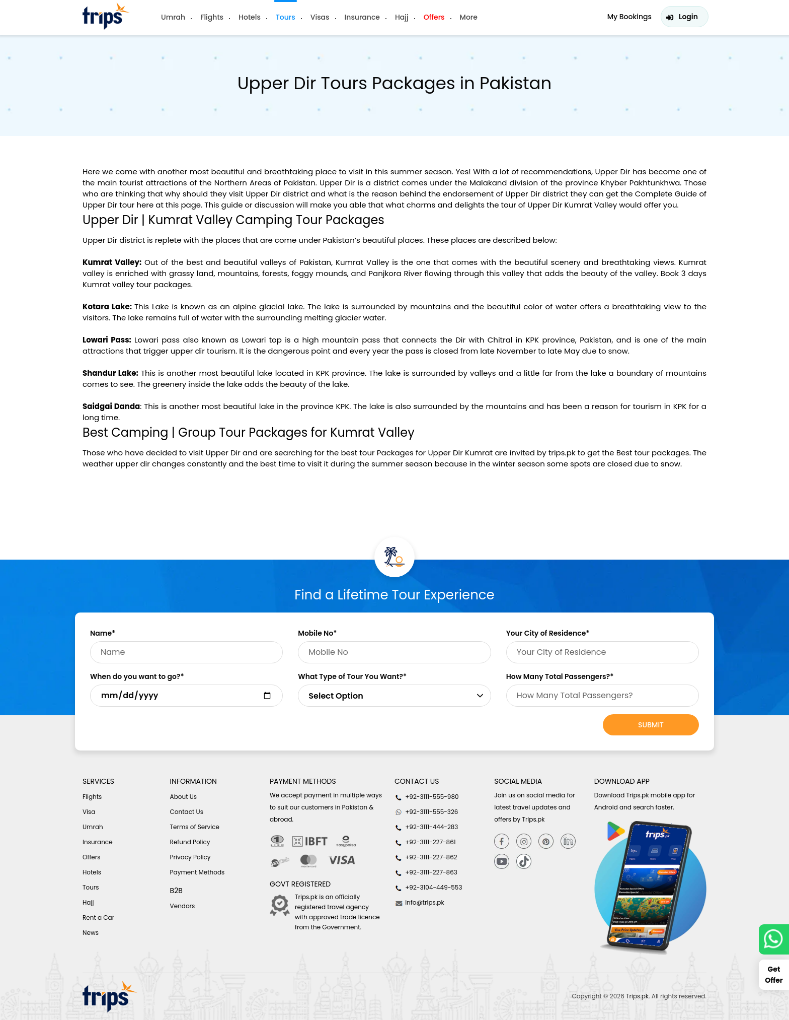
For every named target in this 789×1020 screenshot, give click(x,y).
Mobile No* (317, 633)
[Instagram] (523, 841)
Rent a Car (98, 917)
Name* (102, 633)
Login (688, 17)
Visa (89, 811)
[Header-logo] (106, 16)
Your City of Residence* (548, 633)
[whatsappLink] (774, 939)
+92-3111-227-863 (426, 872)
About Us (183, 796)
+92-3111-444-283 (426, 827)
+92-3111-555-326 (426, 812)
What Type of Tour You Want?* (352, 676)
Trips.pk (637, 996)
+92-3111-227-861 (425, 842)
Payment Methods (197, 872)
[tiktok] (523, 861)
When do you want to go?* (137, 676)
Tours (285, 17)
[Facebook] (501, 841)
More (469, 17)
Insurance (362, 17)
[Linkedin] (568, 841)
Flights (211, 17)
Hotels (250, 17)
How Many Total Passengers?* (560, 676)
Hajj (402, 17)
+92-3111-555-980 (427, 796)
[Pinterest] (546, 841)
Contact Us (186, 811)
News (91, 932)
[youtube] (501, 861)
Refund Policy (190, 842)
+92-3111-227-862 (426, 857)
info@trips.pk (419, 902)
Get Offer (774, 974)
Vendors (182, 906)
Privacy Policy (190, 857)
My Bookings (629, 17)
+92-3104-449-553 (428, 887)
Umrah (173, 17)
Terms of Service (194, 827)
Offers (434, 17)
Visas (320, 17)
